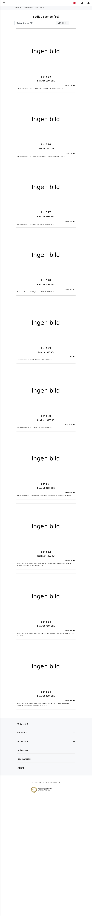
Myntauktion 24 (28, 8)
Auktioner (17, 8)
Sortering (62, 23)
